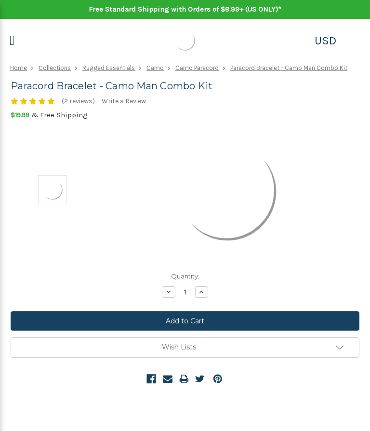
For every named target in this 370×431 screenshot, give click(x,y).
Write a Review (124, 101)
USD (325, 40)
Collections (55, 67)
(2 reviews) (78, 101)
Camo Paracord (197, 67)
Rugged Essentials (108, 67)
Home (18, 67)
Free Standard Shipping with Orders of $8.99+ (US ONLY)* (185, 9)
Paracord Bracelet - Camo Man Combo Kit (288, 67)
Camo (155, 67)
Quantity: (185, 276)
